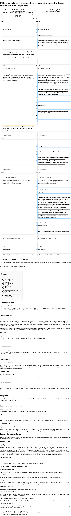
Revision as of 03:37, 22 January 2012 (14, 9)
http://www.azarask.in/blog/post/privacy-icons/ (11, 362)
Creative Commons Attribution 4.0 (31, 512)
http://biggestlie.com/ (43, 329)
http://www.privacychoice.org (14, 480)
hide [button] (2, 277)
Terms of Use (25, 514)
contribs (23, 11)
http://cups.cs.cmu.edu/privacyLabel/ (8, 426)
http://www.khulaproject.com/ (7, 374)
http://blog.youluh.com (5, 444)
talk (20, 11)
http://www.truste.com (9, 469)
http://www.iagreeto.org (10, 491)
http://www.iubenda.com (10, 474)
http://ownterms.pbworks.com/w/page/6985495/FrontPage (19, 498)
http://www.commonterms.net (7, 318)
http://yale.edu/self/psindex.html (7, 305)
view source (27, 9)
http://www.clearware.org (6, 418)
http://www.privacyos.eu (5, 409)
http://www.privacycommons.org (7, 350)
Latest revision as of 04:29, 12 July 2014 (50, 9)
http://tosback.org (9, 486)
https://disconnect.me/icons (6, 460)
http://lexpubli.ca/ (10, 503)
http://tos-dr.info (4, 335)
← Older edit (18, 16)
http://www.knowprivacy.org (6, 386)
